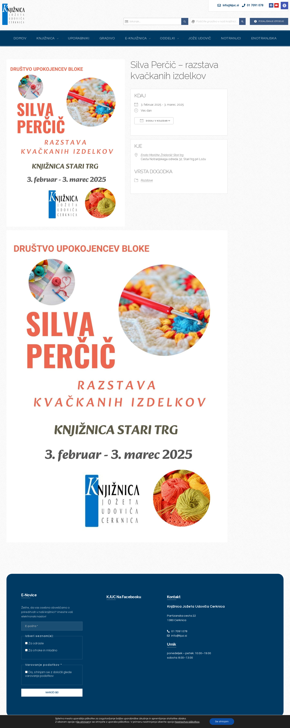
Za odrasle (34, 643)
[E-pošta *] (51, 626)
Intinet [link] (38, 721)
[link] (284, 5)
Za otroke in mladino (41, 650)
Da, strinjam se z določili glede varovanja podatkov (48, 674)
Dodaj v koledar (154, 120)
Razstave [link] (147, 180)
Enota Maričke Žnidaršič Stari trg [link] (162, 155)
